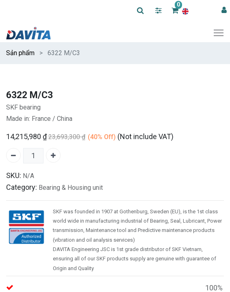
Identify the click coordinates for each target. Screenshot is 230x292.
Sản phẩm (20, 53)
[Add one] (53, 155)
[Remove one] (13, 155)
